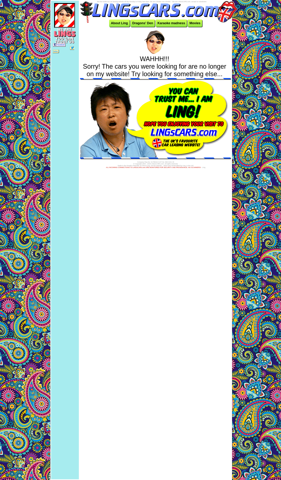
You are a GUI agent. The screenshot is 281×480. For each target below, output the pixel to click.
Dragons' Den (142, 23)
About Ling (119, 23)
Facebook (59, 44)
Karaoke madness (171, 23)
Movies (194, 23)
